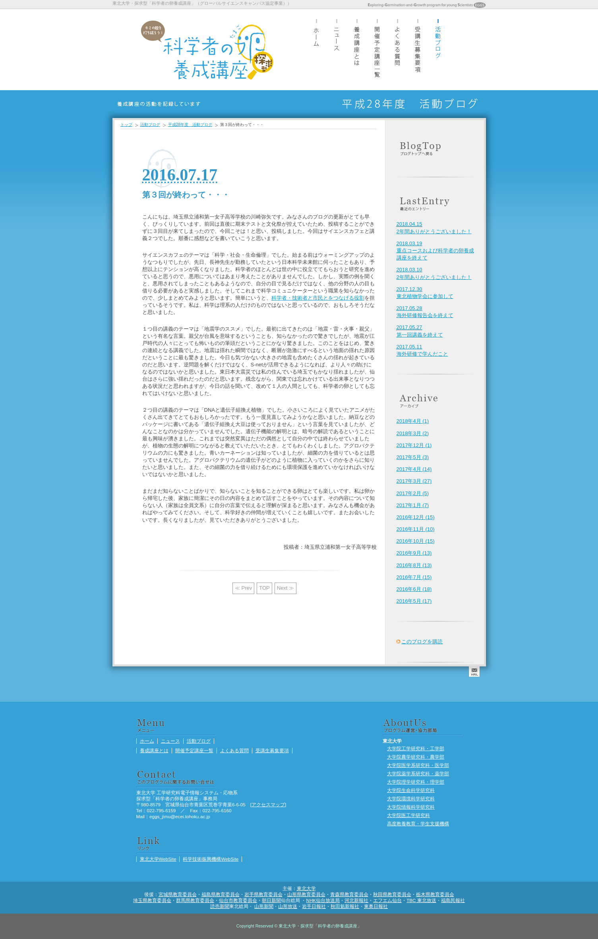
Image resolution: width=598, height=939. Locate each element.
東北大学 (306, 888)
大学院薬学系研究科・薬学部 (418, 773)
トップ (126, 124)
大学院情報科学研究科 (411, 806)
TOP (264, 588)
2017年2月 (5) (413, 493)
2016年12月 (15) (416, 517)
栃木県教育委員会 (435, 894)
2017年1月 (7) (413, 505)
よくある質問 (397, 49)
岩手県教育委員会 (263, 894)
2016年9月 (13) (414, 553)
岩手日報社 (314, 906)
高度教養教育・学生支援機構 (418, 823)
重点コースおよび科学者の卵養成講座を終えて (435, 250)
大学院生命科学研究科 (411, 790)
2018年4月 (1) (413, 421)
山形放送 (287, 906)
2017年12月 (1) (414, 445)
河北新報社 (356, 900)
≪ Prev (243, 588)
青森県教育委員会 (349, 894)
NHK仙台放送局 (323, 900)
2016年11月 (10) (416, 529)
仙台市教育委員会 (238, 900)
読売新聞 (219, 906)
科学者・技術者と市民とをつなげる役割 (317, 298)
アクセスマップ (268, 804)
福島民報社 (453, 900)
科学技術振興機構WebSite (210, 859)
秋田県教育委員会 (392, 894)
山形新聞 (263, 906)
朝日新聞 (271, 900)
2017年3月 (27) (414, 481)
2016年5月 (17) (414, 601)
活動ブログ (438, 49)
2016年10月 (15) (416, 541)
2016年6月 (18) (414, 589)
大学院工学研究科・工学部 (415, 748)
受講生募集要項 (418, 49)
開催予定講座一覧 (377, 49)
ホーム (316, 49)
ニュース (337, 49)
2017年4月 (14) (414, 469)
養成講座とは (357, 49)
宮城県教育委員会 (178, 894)
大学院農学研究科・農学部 (415, 756)
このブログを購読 (422, 642)
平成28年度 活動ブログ (190, 124)
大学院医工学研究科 (408, 815)
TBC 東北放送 (421, 900)
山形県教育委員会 (306, 894)
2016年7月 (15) (414, 577)
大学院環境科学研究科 (411, 798)
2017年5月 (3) (413, 457)
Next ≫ (285, 588)
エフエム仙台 (387, 900)
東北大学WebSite (158, 859)
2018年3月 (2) (413, 433)
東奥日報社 (376, 906)
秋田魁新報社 (345, 906)
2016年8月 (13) (414, 565)
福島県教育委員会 (220, 894)
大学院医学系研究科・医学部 (418, 765)
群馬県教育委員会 (195, 900)
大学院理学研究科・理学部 (415, 781)
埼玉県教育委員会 (152, 900)
